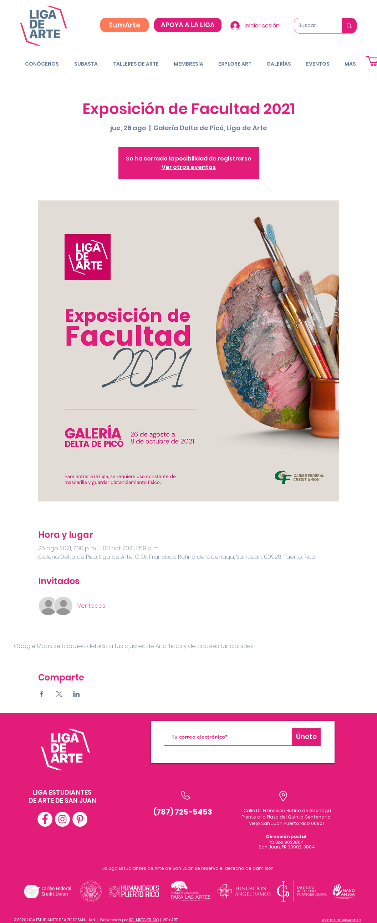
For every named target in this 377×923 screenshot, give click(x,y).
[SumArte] (124, 25)
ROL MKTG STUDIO (144, 920)
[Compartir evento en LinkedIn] (76, 694)
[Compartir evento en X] (59, 694)
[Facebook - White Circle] (44, 819)
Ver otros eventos (189, 167)
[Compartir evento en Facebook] (41, 694)
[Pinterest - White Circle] (79, 819)
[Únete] (306, 737)
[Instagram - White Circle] (62, 819)
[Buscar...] (313, 25)
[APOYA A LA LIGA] (187, 25)
